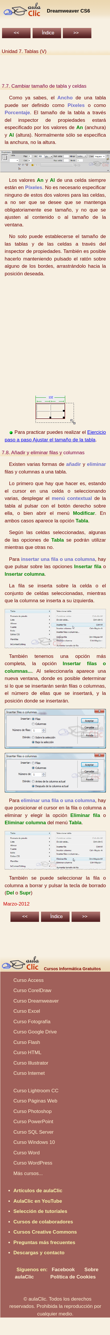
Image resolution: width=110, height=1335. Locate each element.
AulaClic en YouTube (37, 1201)
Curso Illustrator (30, 1063)
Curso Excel (26, 1011)
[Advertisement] (54, 336)
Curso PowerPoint (33, 1121)
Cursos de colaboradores (43, 1222)
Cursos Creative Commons (45, 1232)
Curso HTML (27, 1052)
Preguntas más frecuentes (44, 1242)
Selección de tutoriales (40, 1211)
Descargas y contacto (39, 1252)
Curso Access (28, 980)
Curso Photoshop (32, 1111)
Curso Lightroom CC (35, 1090)
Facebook (63, 1269)
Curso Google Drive (35, 1032)
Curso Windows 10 (34, 1142)
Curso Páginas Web (35, 1101)
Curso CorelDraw (32, 990)
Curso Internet (29, 1073)
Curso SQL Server (33, 1132)
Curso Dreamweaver (36, 1001)
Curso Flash (26, 1042)
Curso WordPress (32, 1163)
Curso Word (26, 1153)
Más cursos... (28, 1173)
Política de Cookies (73, 1277)
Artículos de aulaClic (37, 1190)
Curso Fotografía (32, 1021)
